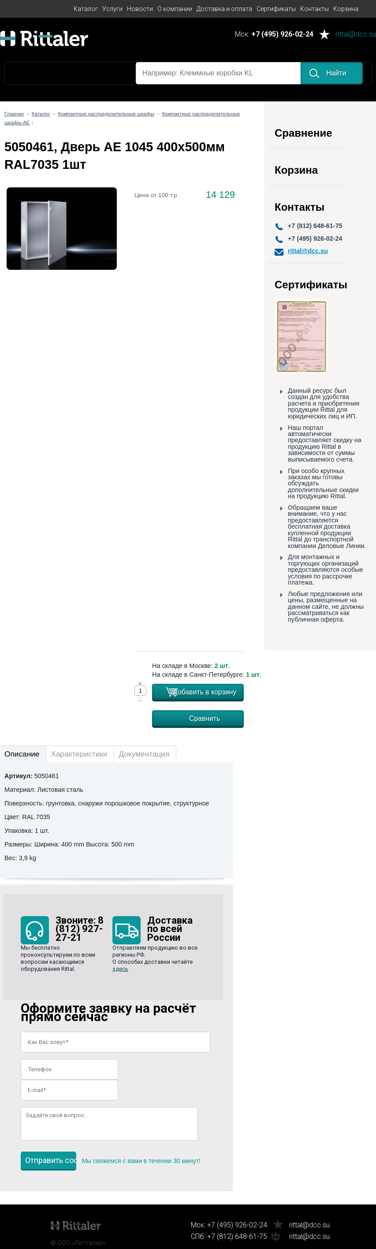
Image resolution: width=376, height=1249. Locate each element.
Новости (140, 8)
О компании (174, 8)
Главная (14, 113)
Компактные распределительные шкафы (106, 113)
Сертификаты (276, 8)
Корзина (345, 8)
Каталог (86, 8)
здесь (120, 969)
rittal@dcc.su (355, 34)
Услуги (112, 8)
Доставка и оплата (224, 8)
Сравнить (204, 718)
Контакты (314, 8)
